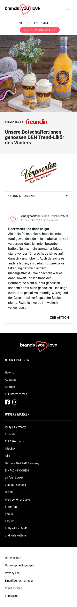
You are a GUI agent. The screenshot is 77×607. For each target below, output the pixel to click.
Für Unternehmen (16, 394)
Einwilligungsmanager (19, 580)
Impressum (12, 595)
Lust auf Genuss (15, 484)
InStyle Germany (15, 427)
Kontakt (10, 386)
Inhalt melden (13, 588)
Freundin (10, 434)
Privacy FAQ (12, 573)
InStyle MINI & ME (16, 528)
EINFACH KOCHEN (17, 470)
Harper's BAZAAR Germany (22, 463)
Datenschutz (13, 557)
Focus (9, 514)
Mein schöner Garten (18, 499)
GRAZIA (10, 448)
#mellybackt (29, 216)
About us (10, 379)
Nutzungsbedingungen (19, 565)
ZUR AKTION (59, 318)
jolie (7, 455)
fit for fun (11, 506)
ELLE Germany (14, 441)
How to (9, 372)
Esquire (9, 521)
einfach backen (14, 477)
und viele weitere (15, 535)
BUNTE (9, 492)
